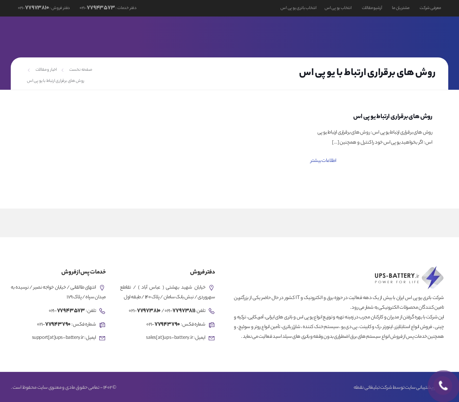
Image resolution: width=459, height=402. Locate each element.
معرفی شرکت (430, 8)
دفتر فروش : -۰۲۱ (44, 8)
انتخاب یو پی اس (338, 8)
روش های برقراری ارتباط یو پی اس (392, 117)
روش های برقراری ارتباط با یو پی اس (55, 81)
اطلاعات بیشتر (323, 161)
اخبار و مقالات (46, 70)
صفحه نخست (80, 70)
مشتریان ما (401, 8)
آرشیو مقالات (372, 8)
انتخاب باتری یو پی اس (298, 8)
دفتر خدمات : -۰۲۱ (108, 8)
